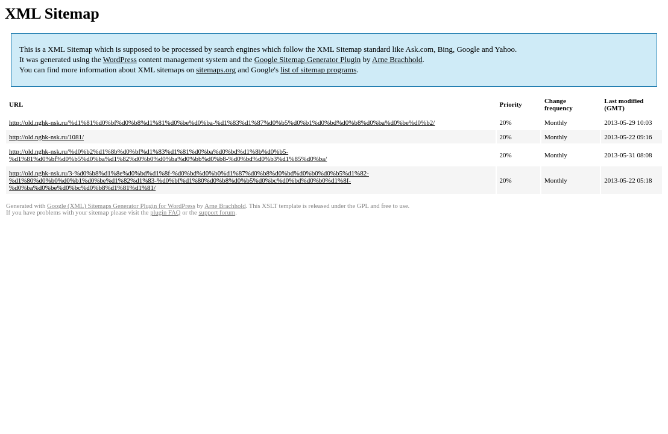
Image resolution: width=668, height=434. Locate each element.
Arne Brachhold (397, 59)
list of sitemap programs (318, 69)
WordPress (120, 59)
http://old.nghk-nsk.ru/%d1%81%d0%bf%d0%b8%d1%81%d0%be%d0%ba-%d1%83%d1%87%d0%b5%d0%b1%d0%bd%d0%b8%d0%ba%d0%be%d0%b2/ (222, 122)
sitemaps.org (216, 69)
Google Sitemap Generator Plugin (307, 59)
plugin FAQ (165, 212)
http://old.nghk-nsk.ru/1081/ (46, 136)
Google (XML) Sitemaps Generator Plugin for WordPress (121, 206)
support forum (216, 212)
